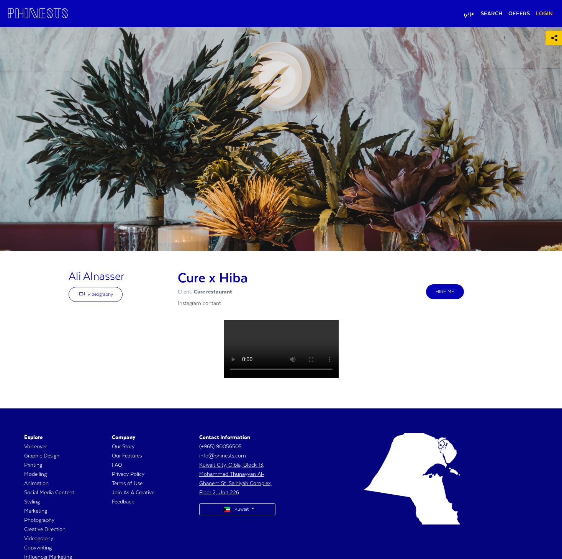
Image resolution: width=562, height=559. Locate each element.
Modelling (35, 474)
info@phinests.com (222, 456)
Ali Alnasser (96, 276)
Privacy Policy (128, 474)
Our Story (123, 447)
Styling (32, 502)
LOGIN (544, 14)
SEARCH (491, 14)
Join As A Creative (133, 493)
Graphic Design (41, 456)
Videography (96, 293)
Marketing (35, 511)
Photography (39, 520)
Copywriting (38, 548)
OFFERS (519, 14)
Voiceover (35, 447)
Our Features (127, 456)
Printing (33, 465)
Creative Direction (45, 529)
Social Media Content (49, 493)
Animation (36, 483)
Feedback (123, 502)
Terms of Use (127, 483)
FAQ (117, 465)
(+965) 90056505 (220, 447)
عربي (469, 14)
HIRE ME (445, 292)
